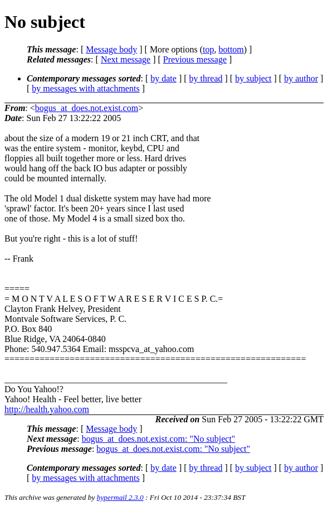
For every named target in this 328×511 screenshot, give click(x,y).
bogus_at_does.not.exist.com (86, 108)
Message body (111, 49)
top (208, 49)
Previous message (195, 59)
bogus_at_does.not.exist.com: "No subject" (159, 438)
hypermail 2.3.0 (120, 497)
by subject (253, 78)
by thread (206, 78)
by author (301, 78)
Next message (125, 59)
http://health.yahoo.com (46, 409)
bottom (230, 49)
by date (163, 78)
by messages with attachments (85, 88)
